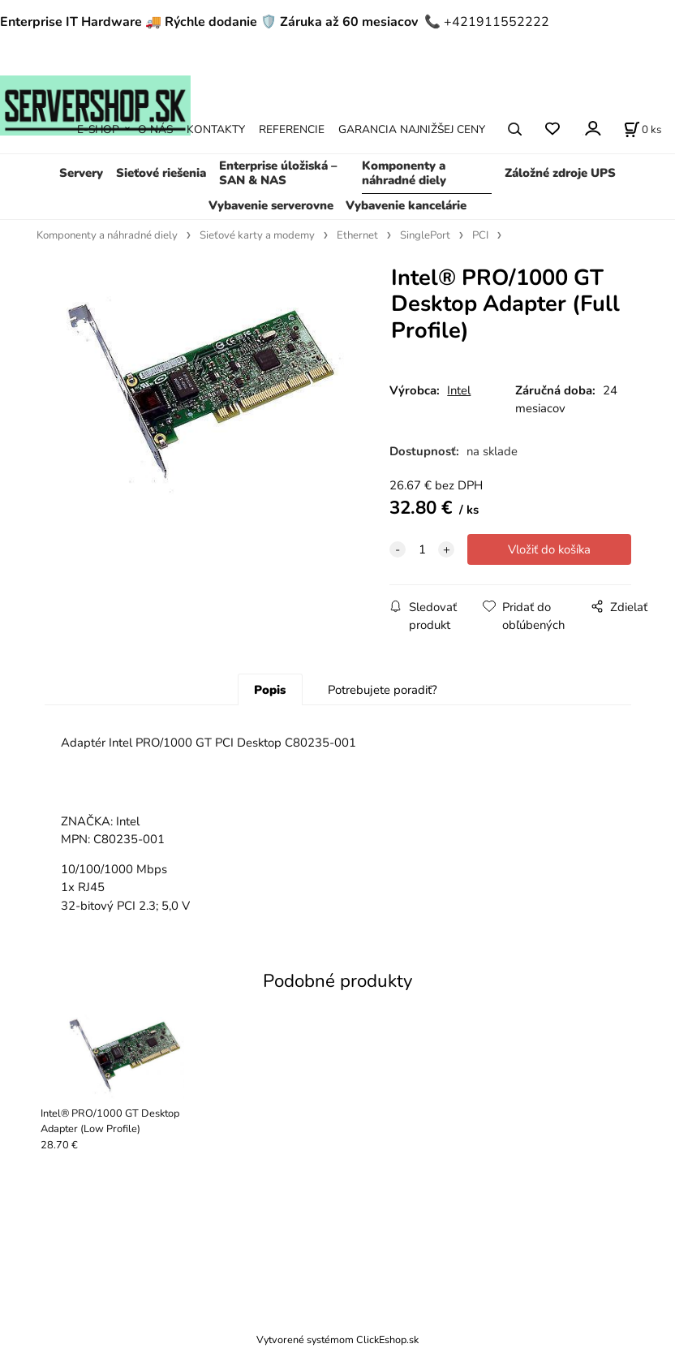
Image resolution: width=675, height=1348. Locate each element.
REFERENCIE (292, 129)
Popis (270, 690)
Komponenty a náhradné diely (404, 172)
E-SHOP (98, 129)
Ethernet (357, 235)
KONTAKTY (216, 129)
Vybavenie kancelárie (406, 205)
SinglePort (425, 235)
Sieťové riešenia (161, 173)
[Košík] (642, 129)
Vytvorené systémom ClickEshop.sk (337, 1339)
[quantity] (422, 549)
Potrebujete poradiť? (382, 690)
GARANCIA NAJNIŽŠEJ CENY (411, 129)
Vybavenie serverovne (271, 205)
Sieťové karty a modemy (257, 235)
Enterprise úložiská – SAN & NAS (278, 172)
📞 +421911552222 (486, 22)
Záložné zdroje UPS (560, 173)
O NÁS (155, 129)
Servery (81, 173)
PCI (480, 235)
